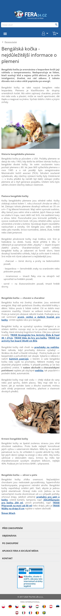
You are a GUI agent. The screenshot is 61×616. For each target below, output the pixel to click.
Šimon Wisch (8, 513)
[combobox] (29, 24)
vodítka (39, 370)
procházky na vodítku (46, 347)
